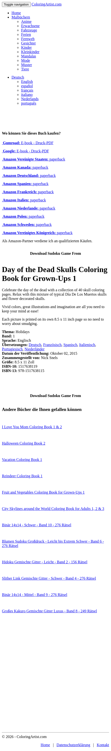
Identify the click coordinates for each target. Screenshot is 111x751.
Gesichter (28, 43)
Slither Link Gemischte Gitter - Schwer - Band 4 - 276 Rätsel (49, 578)
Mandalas (28, 56)
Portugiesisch (12, 349)
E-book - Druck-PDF (27, 143)
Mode (25, 60)
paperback (33, 159)
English (27, 82)
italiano (27, 95)
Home (16, 13)
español (27, 86)
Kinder (26, 47)
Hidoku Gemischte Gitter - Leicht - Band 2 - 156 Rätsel (44, 562)
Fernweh (28, 39)
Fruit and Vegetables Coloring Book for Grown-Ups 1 (43, 492)
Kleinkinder (30, 52)
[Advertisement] (55, 674)
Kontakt (103, 745)
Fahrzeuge (29, 30)
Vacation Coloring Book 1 (22, 460)
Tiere (25, 69)
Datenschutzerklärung (73, 745)
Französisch (52, 345)
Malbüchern (21, 17)
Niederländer (34, 349)
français (27, 90)
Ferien (26, 34)
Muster (26, 65)
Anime (26, 21)
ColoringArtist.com (47, 4)
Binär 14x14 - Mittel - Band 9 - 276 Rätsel (34, 595)
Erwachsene (30, 26)
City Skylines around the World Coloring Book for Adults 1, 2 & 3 (53, 509)
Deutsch (18, 77)
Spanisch (70, 345)
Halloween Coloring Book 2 (23, 443)
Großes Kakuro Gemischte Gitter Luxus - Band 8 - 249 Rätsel (49, 611)
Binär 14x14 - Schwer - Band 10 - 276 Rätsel (36, 525)
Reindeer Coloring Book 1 (22, 476)
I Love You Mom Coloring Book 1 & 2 (32, 427)
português (28, 103)
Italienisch (87, 345)
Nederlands (30, 99)
